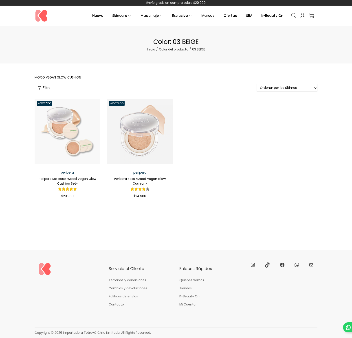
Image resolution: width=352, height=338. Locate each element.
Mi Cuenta (187, 304)
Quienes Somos (191, 280)
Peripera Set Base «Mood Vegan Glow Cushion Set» (67, 181)
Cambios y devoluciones (128, 288)
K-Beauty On (189, 296)
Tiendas (185, 288)
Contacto (116, 304)
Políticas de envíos (123, 296)
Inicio (151, 49)
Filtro (44, 88)
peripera (67, 172)
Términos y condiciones (127, 280)
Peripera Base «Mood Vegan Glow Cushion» (140, 181)
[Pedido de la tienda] (287, 88)
